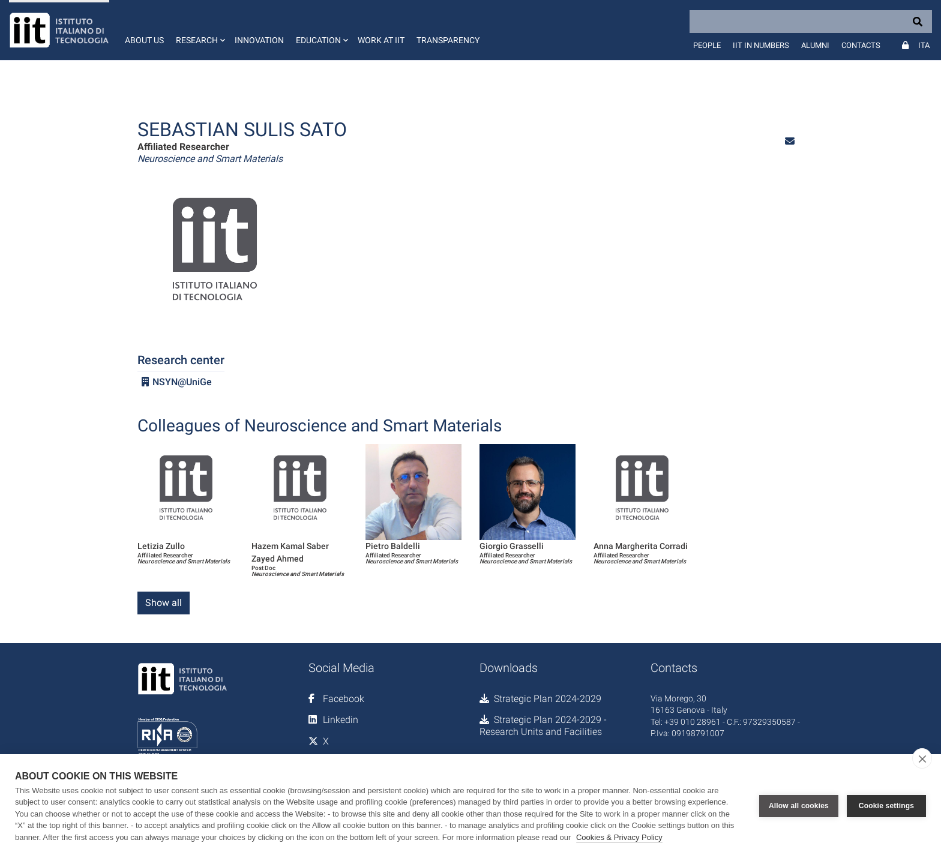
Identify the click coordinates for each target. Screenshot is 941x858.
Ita (924, 45)
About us (144, 40)
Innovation (259, 40)
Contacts (860, 45)
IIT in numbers (761, 45)
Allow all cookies (799, 806)
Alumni (815, 45)
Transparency (448, 40)
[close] (922, 758)
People (707, 45)
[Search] (811, 21)
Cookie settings (886, 806)
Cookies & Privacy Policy (619, 837)
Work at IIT (381, 40)
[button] (199, 30)
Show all (163, 602)
